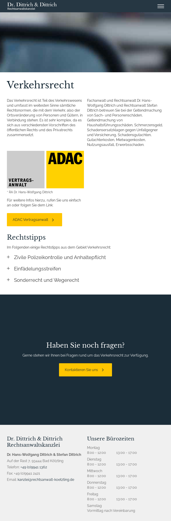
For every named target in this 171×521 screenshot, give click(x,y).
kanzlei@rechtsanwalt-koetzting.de (46, 479)
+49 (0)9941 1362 (33, 467)
